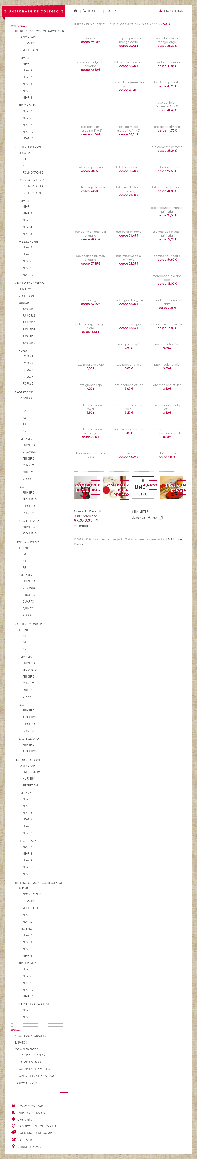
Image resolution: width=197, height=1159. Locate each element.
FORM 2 (28, 363)
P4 (24, 424)
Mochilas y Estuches (30, 1036)
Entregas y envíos (28, 1113)
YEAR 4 (27, 84)
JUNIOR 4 (29, 329)
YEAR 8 (27, 118)
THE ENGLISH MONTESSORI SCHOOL (39, 882)
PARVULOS (26, 398)
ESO (21, 487)
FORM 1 (28, 356)
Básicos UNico (26, 1083)
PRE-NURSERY (32, 772)
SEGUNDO (30, 451)
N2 (24, 165)
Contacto (22, 1140)
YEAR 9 (27, 125)
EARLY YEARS (27, 37)
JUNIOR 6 (29, 342)
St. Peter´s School (28, 147)
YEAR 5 (27, 91)
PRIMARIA (25, 439)
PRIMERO (29, 445)
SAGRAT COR (24, 392)
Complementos (26, 1049)
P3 (24, 417)
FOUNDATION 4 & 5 (31, 180)
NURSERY (29, 43)
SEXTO (27, 479)
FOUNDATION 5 (33, 193)
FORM (23, 350)
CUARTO (28, 465)
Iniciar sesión (171, 10)
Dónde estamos (26, 1146)
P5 (24, 431)
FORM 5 (28, 383)
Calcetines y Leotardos (36, 1075)
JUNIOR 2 (29, 315)
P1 (24, 404)
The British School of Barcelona (40, 31)
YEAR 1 (27, 63)
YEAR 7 (27, 111)
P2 (24, 411)
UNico (15, 1030)
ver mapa (81, 525)
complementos (30, 1062)
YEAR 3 (27, 77)
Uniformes (19, 25)
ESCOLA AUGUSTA (27, 542)
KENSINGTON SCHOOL (30, 283)
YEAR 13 (28, 1017)
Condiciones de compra (33, 1132)
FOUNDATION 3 (33, 172)
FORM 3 (28, 370)
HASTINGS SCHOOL (28, 760)
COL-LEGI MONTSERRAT (31, 624)
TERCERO (29, 458)
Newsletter (140, 511)
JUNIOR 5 (29, 336)
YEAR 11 (28, 138)
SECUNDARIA (28, 963)
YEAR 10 (28, 131)
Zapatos (21, 1042)
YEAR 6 (27, 97)
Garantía (21, 1119)
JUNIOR (24, 303)
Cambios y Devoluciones (33, 1126)
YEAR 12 (28, 1010)
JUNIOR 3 (29, 322)
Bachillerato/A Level (35, 1004)
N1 (24, 159)
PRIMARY (25, 57)
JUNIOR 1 (29, 308)
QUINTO (28, 472)
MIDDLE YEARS (28, 241)
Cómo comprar (27, 1106)
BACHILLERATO (29, 520)
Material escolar (32, 1055)
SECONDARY (27, 105)
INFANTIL (24, 548)
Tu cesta (91, 11)
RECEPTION (30, 50)
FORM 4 (28, 377)
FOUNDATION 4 (33, 186)
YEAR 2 (27, 70)
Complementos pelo (34, 1069)
